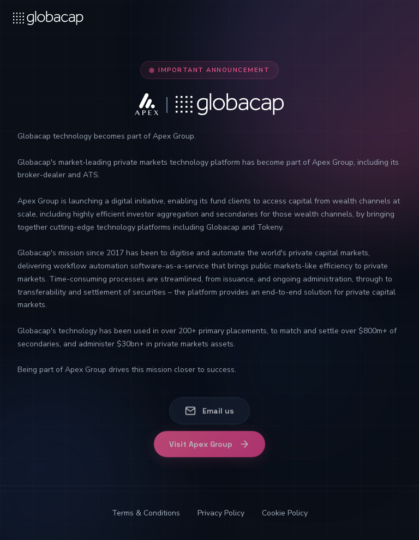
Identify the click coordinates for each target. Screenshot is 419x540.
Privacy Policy (220, 513)
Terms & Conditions (146, 513)
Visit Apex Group (209, 448)
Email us (209, 411)
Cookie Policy (285, 513)
